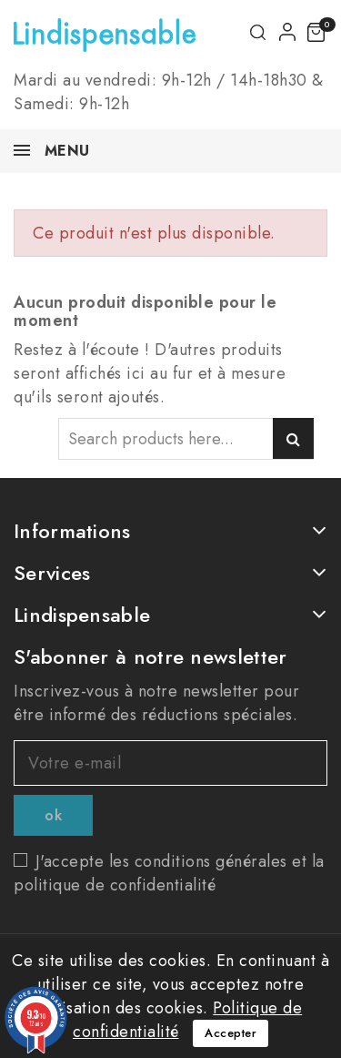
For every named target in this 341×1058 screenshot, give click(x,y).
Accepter (230, 1033)
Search (293, 438)
